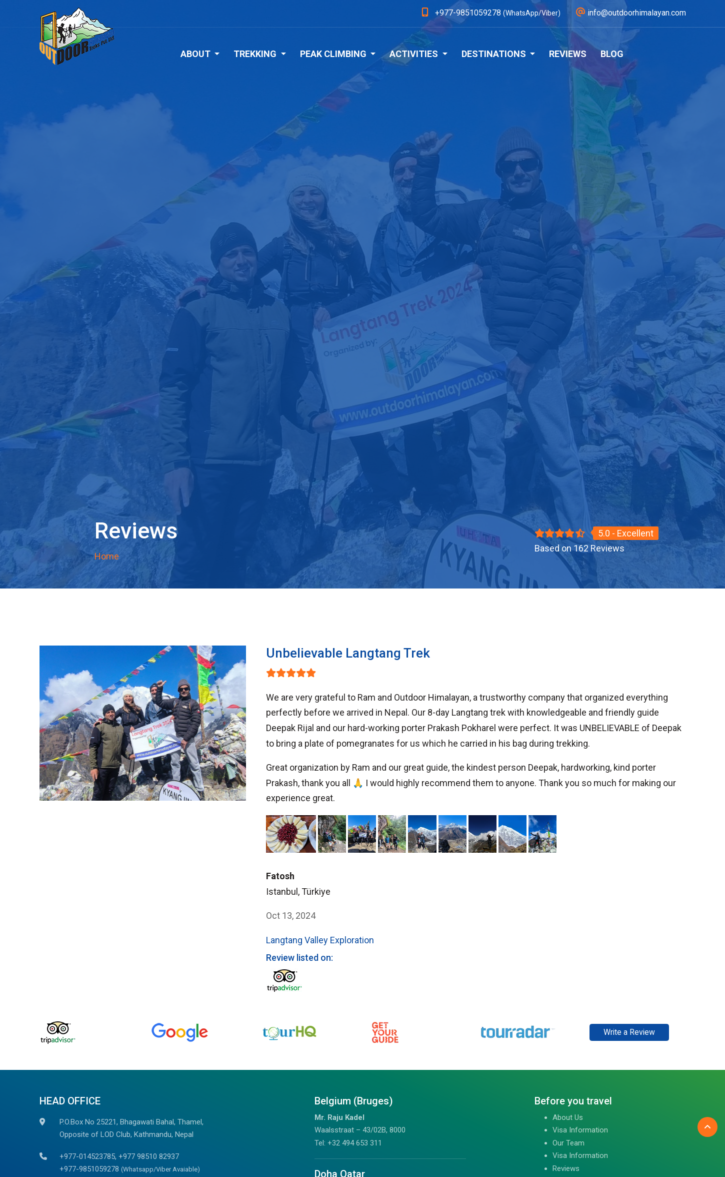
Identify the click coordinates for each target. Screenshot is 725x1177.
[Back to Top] (708, 1127)
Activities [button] (415, 54)
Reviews (567, 54)
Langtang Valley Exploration (320, 940)
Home (106, 556)
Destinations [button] (495, 54)
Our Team (568, 1142)
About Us (567, 1117)
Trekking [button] (256, 54)
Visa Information (580, 1129)
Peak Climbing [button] (334, 54)
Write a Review (629, 1032)
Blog (612, 54)
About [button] (196, 54)
